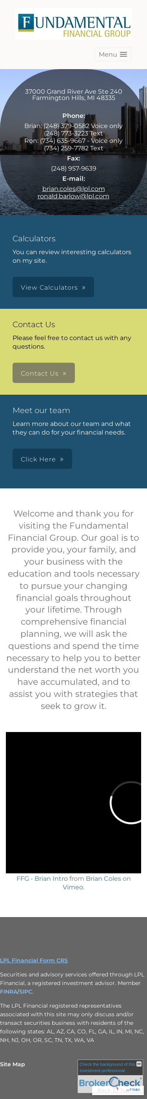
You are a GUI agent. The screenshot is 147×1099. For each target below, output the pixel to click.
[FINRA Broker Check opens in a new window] (110, 1076)
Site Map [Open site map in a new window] (12, 1064)
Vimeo (73, 887)
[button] (112, 54)
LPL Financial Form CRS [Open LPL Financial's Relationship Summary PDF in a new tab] (34, 960)
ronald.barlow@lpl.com (73, 196)
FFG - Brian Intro (42, 878)
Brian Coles (103, 878)
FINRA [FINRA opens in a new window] (8, 991)
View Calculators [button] (49, 287)
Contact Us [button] (40, 373)
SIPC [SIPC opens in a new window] (25, 991)
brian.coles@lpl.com (73, 188)
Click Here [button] (38, 459)
